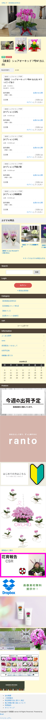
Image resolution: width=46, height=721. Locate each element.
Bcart (2, 714)
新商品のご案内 (7, 550)
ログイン (30, 102)
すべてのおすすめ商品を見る (35, 258)
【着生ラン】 (6, 311)
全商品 (4, 3)
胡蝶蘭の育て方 (7, 355)
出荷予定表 (6, 350)
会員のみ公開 (38, 93)
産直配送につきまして (10, 346)
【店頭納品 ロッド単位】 (11, 306)
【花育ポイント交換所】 (13, 316)
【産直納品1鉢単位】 (14, 3)
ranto (3, 341)
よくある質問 (6, 336)
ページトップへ (5, 718)
